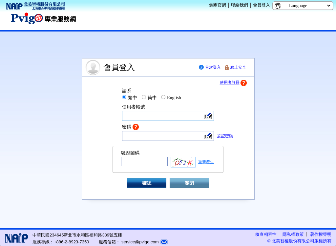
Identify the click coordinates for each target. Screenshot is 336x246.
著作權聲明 (320, 234)
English (174, 97)
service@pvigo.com (139, 241)
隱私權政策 (293, 234)
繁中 (132, 97)
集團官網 (217, 5)
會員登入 (261, 5)
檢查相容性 (266, 234)
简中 (152, 97)
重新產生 (206, 162)
